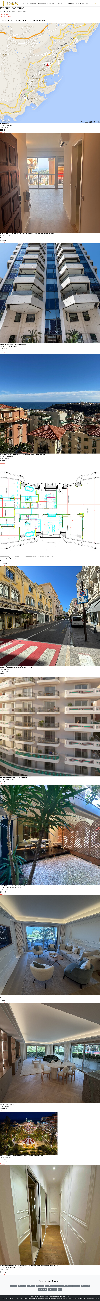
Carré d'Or (22, 1286)
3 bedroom (51, 3)
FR (93, 3)
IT (98, 3)
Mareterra (13, 1286)
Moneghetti (42, 1289)
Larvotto (76, 1286)
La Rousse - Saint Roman (64, 1286)
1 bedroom (33, 3)
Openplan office (82, 3)
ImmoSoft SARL (39, 1296)
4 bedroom (61, 3)
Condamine (30, 1286)
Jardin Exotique (50, 1286)
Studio (25, 3)
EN (96, 3)
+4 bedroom (70, 3)
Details (2, 132)
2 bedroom (42, 3)
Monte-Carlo (52, 1289)
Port (59, 1289)
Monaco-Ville (86, 1286)
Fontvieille (40, 1286)
